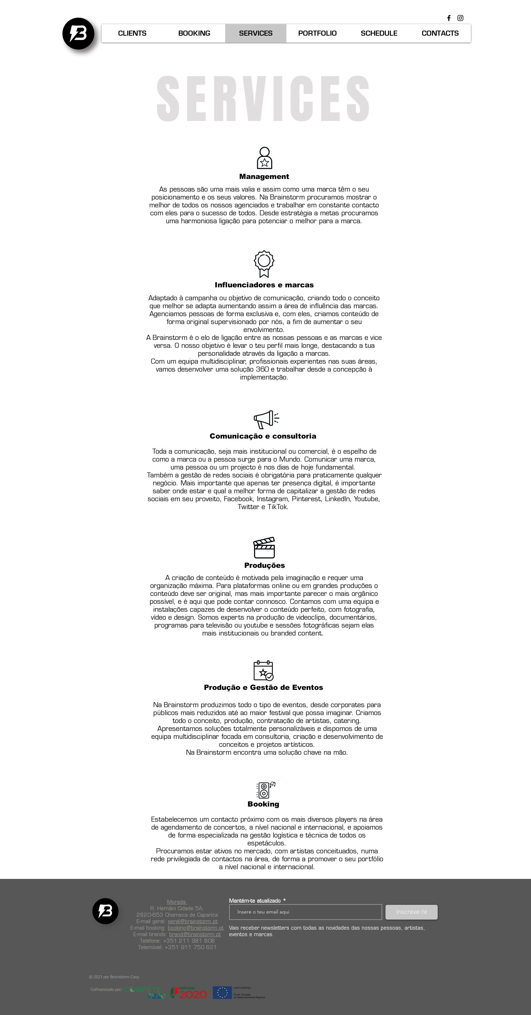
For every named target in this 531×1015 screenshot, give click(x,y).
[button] (132, 33)
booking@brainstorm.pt (196, 928)
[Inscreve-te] (411, 912)
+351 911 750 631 (191, 947)
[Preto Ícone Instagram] (460, 18)
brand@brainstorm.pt (195, 934)
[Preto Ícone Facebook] (449, 18)
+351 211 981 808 (189, 941)
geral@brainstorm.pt (193, 921)
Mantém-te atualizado (255, 900)
